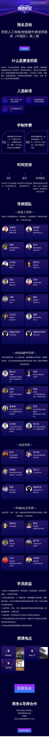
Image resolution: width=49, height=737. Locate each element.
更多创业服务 (24, 730)
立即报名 (24, 48)
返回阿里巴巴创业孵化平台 (39, 3)
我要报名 (24, 688)
